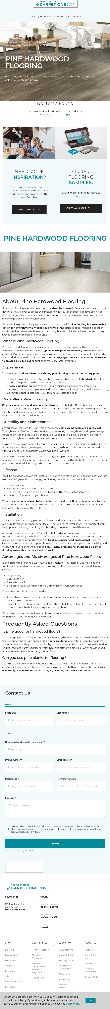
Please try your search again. (55, 114)
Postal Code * (11, 779)
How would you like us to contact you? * (25, 742)
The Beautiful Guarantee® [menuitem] (65, 967)
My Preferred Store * (67, 779)
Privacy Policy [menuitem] (92, 977)
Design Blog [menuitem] (38, 977)
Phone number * (13, 760)
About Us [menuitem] (90, 950)
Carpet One (11, 42)
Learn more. (73, 1003)
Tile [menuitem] (7, 976)
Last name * (63, 713)
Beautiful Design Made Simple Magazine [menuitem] (39, 968)
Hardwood (40, 42)
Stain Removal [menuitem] (65, 950)
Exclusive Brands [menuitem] (63, 986)
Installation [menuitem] (64, 979)
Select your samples (80, 208)
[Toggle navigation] (4, 6)
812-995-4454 (74, 16)
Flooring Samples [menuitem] (36, 956)
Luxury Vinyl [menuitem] (11, 955)
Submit (55, 843)
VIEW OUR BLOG (29, 209)
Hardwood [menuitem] (10, 960)
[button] (99, 5)
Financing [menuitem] (10, 987)
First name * (11, 713)
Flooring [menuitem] (9, 950)
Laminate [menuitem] (10, 971)
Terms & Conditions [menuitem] (90, 970)
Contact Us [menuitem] (91, 963)
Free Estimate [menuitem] (12, 981)
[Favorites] (102, 5)
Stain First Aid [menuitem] (65, 955)
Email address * (64, 760)
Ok (90, 1000)
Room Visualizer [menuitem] (40, 950)
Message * (10, 798)
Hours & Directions (15, 909)
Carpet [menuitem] (8, 965)
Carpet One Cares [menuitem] (91, 956)
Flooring (26, 42)
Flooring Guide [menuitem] (66, 960)
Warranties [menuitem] (64, 974)
